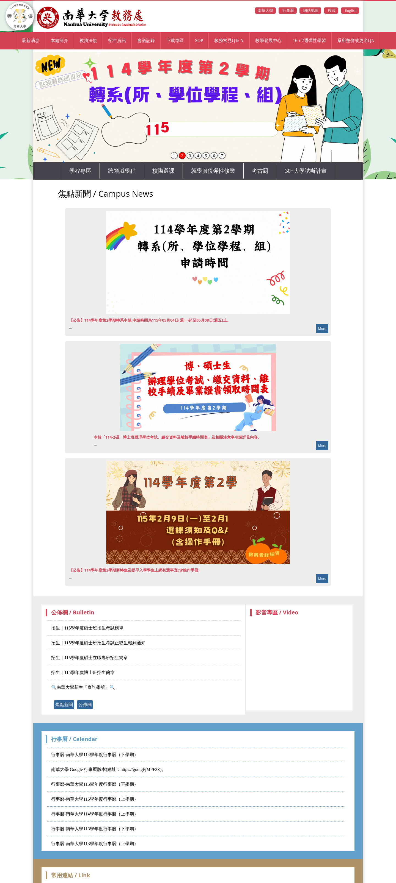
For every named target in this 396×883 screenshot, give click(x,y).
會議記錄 (146, 40)
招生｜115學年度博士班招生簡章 (83, 403)
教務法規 (88, 40)
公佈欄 (85, 435)
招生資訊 (117, 40)
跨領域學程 (122, 171)
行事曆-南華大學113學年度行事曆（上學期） (94, 574)
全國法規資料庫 (162, 626)
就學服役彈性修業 (213, 171)
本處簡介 (59, 40)
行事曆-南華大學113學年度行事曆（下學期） (94, 560)
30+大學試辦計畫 (306, 171)
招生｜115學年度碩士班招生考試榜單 (87, 359)
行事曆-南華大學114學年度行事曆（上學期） (94, 545)
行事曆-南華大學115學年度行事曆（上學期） (94, 530)
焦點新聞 (64, 435)
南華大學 (265, 11)
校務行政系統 (63, 626)
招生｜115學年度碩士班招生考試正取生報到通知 (98, 374)
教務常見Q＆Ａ (229, 40)
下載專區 (175, 40)
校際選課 (163, 171)
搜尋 (331, 11)
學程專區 (80, 171)
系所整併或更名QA (355, 40)
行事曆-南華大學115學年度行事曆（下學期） (94, 515)
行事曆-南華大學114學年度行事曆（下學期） (94, 485)
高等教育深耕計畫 (260, 626)
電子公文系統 (95, 626)
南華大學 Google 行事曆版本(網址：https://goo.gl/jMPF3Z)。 (108, 500)
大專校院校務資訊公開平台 (210, 626)
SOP (199, 40)
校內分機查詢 (128, 626)
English (350, 11)
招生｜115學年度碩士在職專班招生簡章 (89, 388)
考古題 (260, 171)
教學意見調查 (297, 626)
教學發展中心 (268, 40)
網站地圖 (310, 11)
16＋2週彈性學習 (309, 40)
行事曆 (287, 11)
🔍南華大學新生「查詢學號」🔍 (83, 418)
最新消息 (30, 40)
